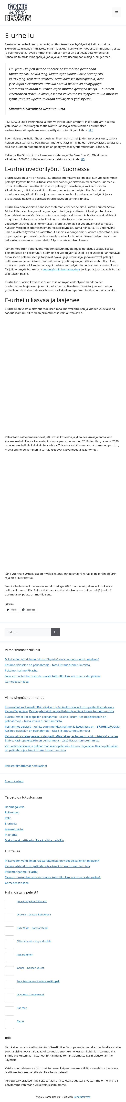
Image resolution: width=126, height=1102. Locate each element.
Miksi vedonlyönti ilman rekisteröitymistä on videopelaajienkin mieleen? (52, 659)
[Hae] (55, 632)
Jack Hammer (25, 954)
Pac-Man (22, 1007)
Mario (20, 1021)
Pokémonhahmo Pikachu (21, 670)
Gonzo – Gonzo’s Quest (30, 967)
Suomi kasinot (14, 781)
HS (82, 159)
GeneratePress (82, 1096)
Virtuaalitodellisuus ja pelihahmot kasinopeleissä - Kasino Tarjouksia (49, 746)
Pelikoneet (12, 812)
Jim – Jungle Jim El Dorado (32, 901)
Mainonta (11, 834)
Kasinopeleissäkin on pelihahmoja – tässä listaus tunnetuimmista (47, 665)
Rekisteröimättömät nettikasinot (26, 766)
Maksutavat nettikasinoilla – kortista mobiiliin (34, 840)
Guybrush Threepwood (30, 994)
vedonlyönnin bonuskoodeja (61, 269)
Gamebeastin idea (17, 681)
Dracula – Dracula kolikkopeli (34, 914)
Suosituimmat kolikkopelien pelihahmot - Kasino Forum (41, 717)
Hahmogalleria (14, 807)
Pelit (8, 818)
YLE (91, 130)
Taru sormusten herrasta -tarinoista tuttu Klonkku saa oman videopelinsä (53, 676)
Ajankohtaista (14, 829)
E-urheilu (11, 823)
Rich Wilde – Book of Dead (32, 928)
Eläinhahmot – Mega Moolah (34, 941)
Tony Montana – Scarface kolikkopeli (38, 981)
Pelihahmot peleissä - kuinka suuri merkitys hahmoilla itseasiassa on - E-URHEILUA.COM (62, 726)
